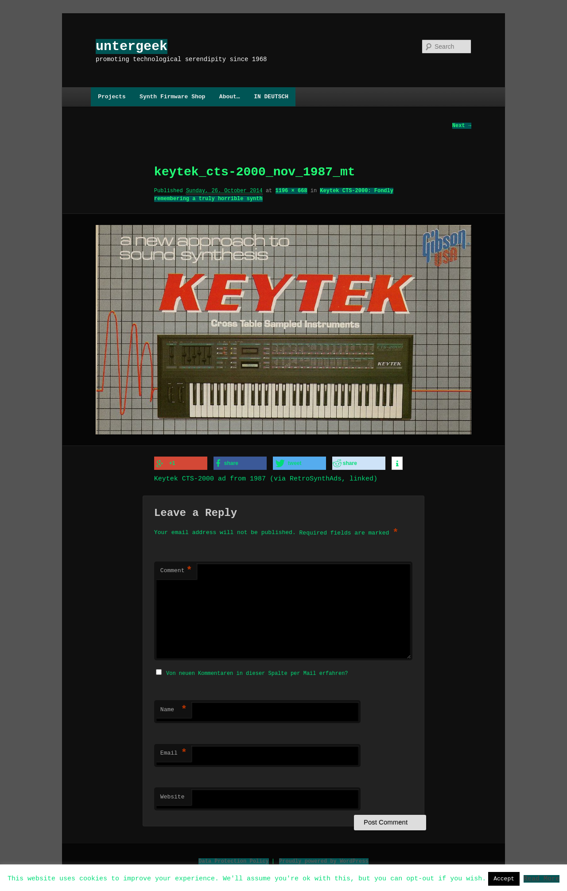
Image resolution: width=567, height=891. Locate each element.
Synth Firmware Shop (172, 97)
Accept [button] (503, 879)
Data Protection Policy (233, 860)
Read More (541, 878)
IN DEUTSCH (271, 97)
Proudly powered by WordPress (324, 860)
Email (173, 752)
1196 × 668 (291, 191)
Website (172, 796)
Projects (111, 97)
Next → (461, 126)
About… (229, 97)
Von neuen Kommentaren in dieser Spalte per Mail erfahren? (257, 672)
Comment (176, 570)
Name (173, 708)
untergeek (131, 46)
